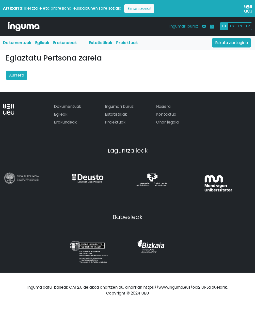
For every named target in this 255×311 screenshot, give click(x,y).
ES (232, 26)
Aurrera (16, 75)
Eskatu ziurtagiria (231, 43)
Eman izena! (139, 8)
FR (248, 26)
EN (240, 26)
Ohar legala (167, 122)
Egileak (42, 43)
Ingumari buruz (183, 26)
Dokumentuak (17, 43)
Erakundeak (65, 43)
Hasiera (163, 106)
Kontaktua (166, 114)
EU (224, 26)
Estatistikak (100, 43)
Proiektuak (127, 43)
